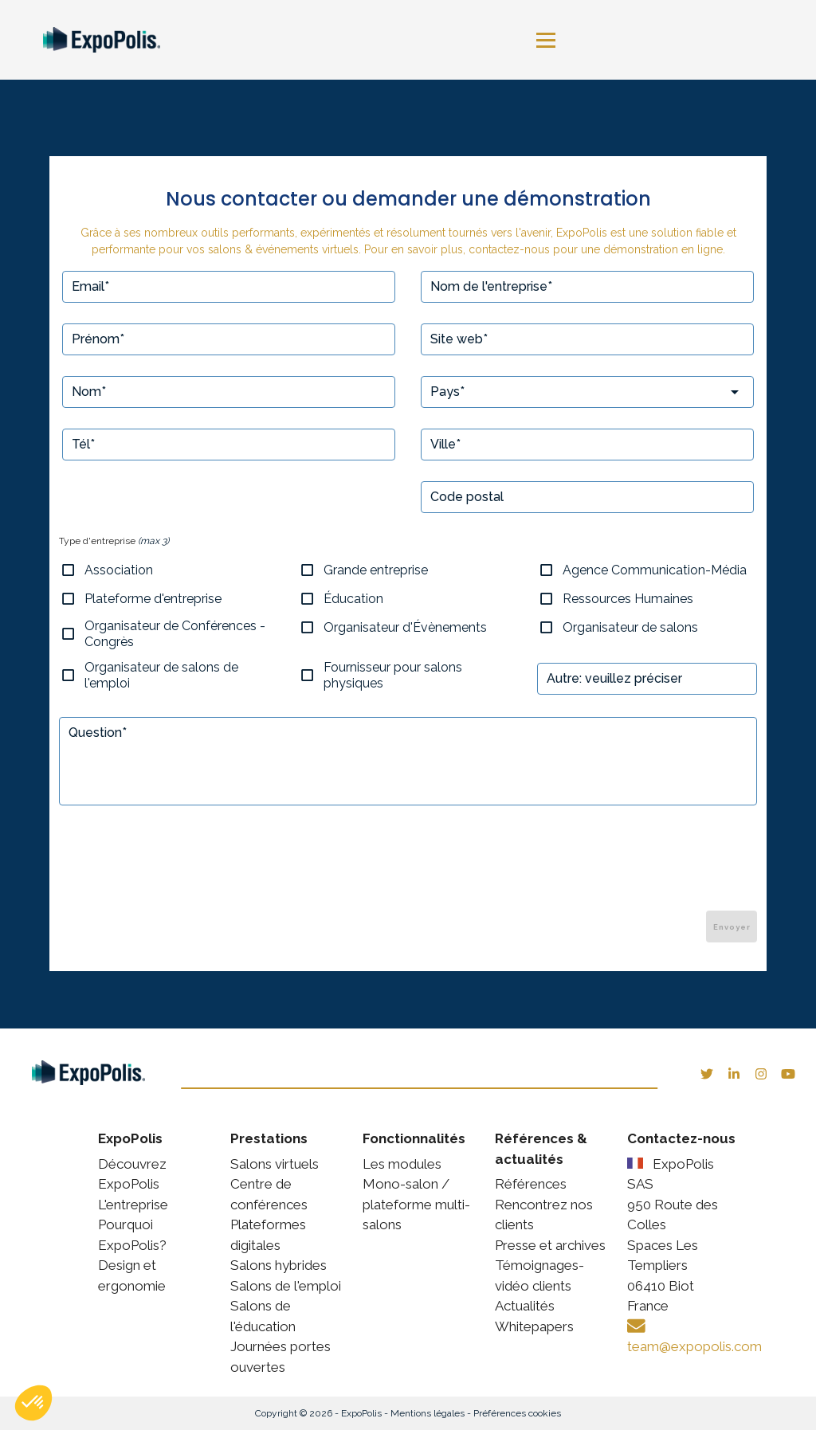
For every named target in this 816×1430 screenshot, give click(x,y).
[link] (109, 40)
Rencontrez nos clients (544, 1215)
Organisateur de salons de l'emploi (161, 675)
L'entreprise (133, 1205)
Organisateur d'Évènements (405, 627)
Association (118, 570)
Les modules (402, 1164)
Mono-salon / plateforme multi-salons (416, 1204)
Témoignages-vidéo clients (539, 1275)
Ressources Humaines (628, 598)
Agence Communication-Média (655, 570)
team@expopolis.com (694, 1346)
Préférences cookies (517, 1413)
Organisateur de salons (630, 627)
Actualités (525, 1306)
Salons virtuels (274, 1164)
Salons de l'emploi (285, 1286)
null (413, 763)
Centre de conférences (269, 1194)
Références (531, 1184)
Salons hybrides (278, 1265)
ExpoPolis (363, 1413)
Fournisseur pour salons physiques (393, 675)
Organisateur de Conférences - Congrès (174, 633)
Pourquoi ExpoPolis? (132, 1234)
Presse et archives (550, 1245)
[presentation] (636, 867)
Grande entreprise (376, 570)
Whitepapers (534, 1326)
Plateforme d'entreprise (153, 598)
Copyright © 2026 (297, 1413)
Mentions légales (429, 1413)
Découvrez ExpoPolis (132, 1174)
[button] (33, 1403)
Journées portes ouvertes (280, 1356)
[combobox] (587, 392)
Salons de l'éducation (263, 1316)
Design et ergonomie (132, 1275)
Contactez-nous (681, 1138)
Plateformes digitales (268, 1234)
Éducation (353, 598)
